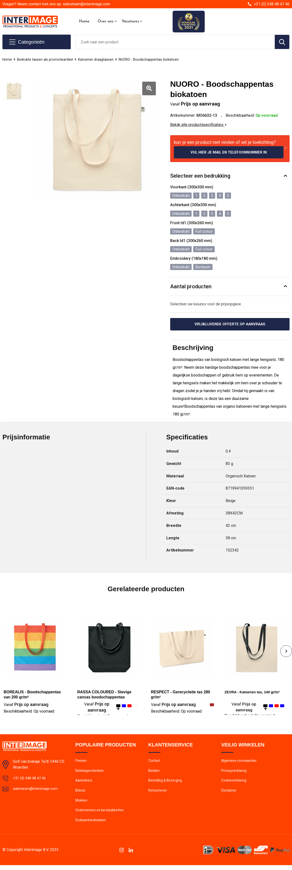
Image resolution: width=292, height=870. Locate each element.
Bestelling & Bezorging (166, 783)
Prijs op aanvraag (26, 705)
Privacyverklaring (234, 772)
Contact (154, 762)
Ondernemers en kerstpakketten (100, 814)
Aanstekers (84, 783)
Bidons (80, 793)
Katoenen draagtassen (98, 59)
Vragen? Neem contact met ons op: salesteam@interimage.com (56, 4)
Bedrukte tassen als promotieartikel (46, 59)
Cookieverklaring (234, 783)
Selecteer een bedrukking (200, 176)
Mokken (81, 804)
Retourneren (158, 793)
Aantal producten (191, 287)
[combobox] (175, 42)
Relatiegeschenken (90, 772)
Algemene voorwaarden (240, 762)
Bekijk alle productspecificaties (198, 124)
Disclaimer (229, 793)
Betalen (154, 772)
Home (84, 21)
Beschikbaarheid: (29, 712)
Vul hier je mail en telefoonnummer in (229, 152)
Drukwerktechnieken (91, 825)
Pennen (81, 762)
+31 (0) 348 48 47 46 (272, 4)
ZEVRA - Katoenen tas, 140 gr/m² (254, 693)
